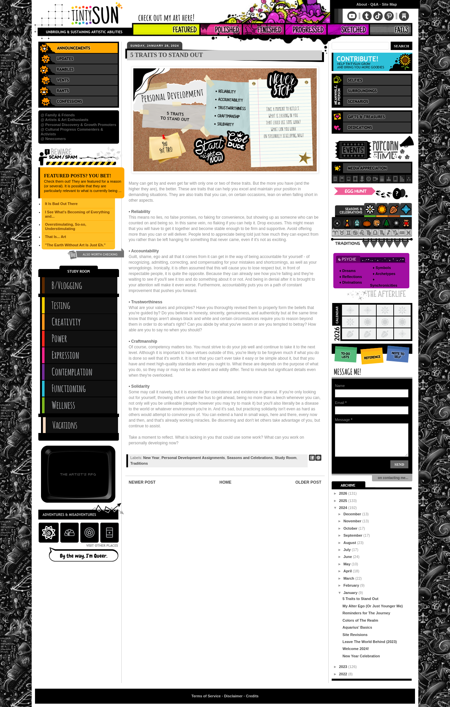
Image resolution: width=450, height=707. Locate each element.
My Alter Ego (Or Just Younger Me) (372, 606)
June (348, 557)
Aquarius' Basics (357, 627)
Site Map (389, 4)
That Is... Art (55, 237)
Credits (252, 696)
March (349, 578)
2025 (343, 501)
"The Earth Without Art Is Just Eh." (75, 245)
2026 (343, 493)
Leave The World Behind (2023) (369, 642)
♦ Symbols (382, 268)
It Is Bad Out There (61, 204)
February (351, 585)
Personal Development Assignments (193, 458)
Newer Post (142, 482)
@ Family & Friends (58, 115)
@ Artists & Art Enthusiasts (64, 120)
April (348, 571)
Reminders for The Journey (366, 613)
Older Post (308, 482)
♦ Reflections (350, 277)
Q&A (374, 4)
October (350, 528)
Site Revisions (354, 635)
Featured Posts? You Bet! (77, 175)
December (352, 514)
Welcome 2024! (355, 649)
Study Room (286, 458)
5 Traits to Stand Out (360, 599)
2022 (343, 674)
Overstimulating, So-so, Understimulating (65, 226)
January (350, 593)
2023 (343, 667)
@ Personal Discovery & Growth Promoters (78, 125)
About (361, 4)
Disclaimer (233, 696)
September (353, 535)
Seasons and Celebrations (250, 458)
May (347, 564)
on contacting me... (392, 478)
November (352, 521)
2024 (343, 508)
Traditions (139, 463)
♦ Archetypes (384, 274)
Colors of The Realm (360, 620)
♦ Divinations (350, 282)
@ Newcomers (53, 139)
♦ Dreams (347, 271)
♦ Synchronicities (383, 282)
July (347, 550)
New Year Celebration (361, 656)
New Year (151, 458)
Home (225, 482)
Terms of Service (206, 696)
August (350, 543)
